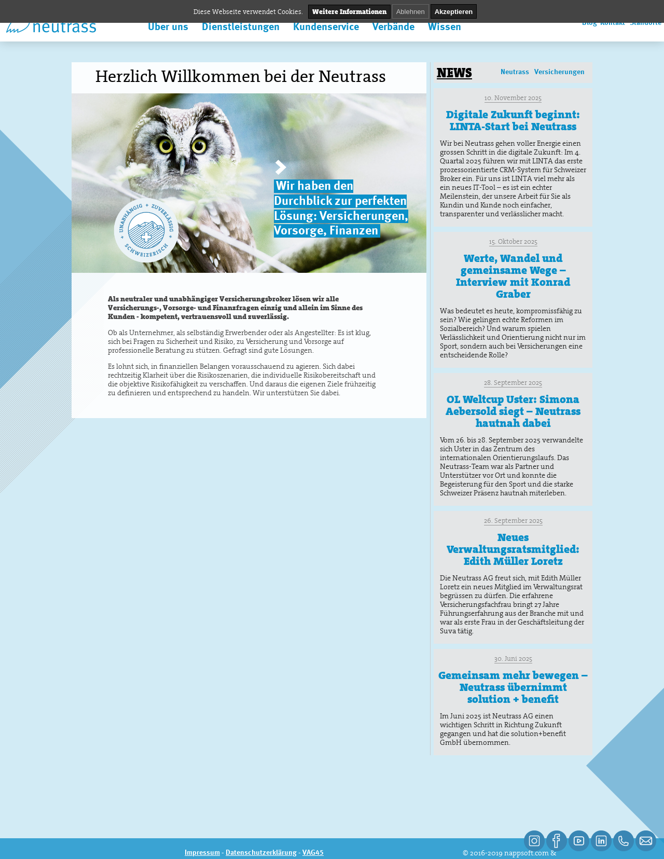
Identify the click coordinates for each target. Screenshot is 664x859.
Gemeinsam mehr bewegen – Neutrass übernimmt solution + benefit (513, 687)
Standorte (645, 22)
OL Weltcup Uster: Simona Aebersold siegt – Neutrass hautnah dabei (513, 411)
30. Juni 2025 (513, 658)
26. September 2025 (513, 520)
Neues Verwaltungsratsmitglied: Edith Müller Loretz (513, 549)
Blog (589, 22)
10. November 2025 (513, 97)
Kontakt (612, 22)
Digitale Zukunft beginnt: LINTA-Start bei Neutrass (513, 120)
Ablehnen (410, 12)
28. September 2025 (513, 382)
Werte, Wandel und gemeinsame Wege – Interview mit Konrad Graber (513, 276)
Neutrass (515, 72)
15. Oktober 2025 (513, 241)
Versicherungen (559, 72)
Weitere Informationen (349, 11)
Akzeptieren (454, 12)
